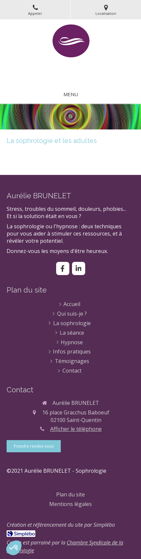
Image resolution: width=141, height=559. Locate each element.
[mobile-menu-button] (70, 94)
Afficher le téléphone (76, 429)
